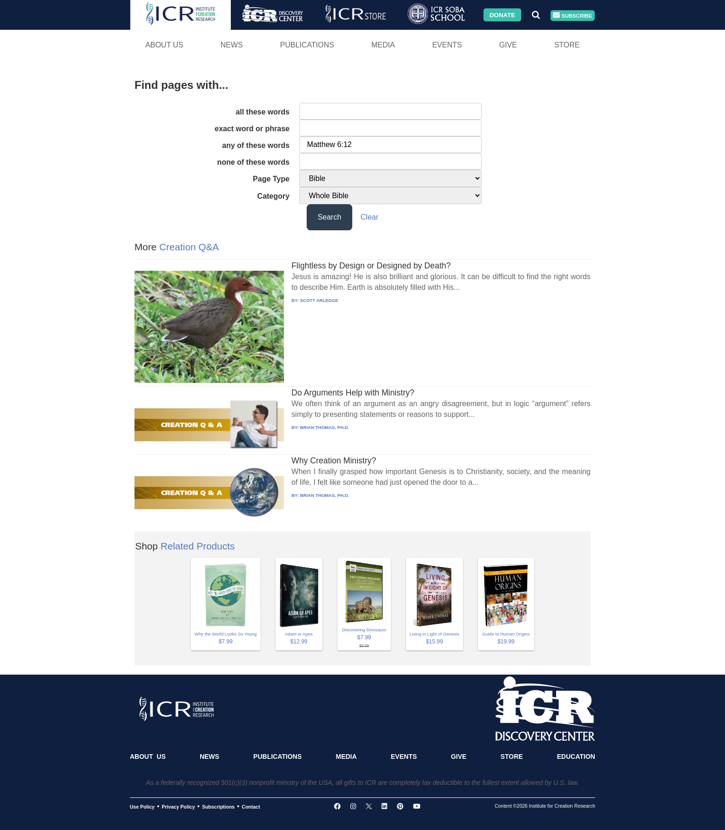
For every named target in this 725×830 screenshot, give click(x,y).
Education (576, 756)
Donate (502, 14)
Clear (369, 217)
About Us (164, 45)
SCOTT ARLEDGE (319, 300)
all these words (263, 112)
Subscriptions (218, 807)
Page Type (271, 179)
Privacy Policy (178, 807)
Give (508, 45)
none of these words (253, 162)
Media (383, 45)
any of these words (255, 145)
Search (330, 217)
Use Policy (142, 807)
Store (567, 45)
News (232, 45)
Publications (307, 45)
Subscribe (572, 15)
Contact (251, 807)
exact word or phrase (252, 129)
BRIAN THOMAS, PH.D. (324, 427)
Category (273, 196)
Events (447, 45)
